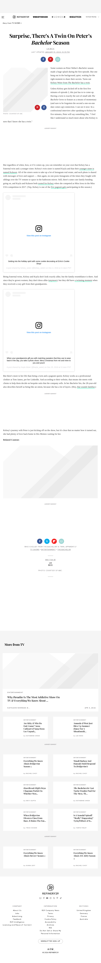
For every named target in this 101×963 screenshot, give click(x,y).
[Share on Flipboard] (54, 541)
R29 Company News (50, 910)
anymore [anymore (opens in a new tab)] (53, 280)
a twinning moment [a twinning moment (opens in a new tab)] (83, 280)
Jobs (17, 913)
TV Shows (34, 550)
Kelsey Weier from (59, 82)
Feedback (17, 919)
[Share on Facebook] (43, 59)
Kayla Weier (26, 367)
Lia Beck (50, 49)
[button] (88, 19)
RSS (50, 928)
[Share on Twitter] (47, 541)
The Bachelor (74, 82)
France (84, 916)
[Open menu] (3, 16)
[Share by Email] (57, 59)
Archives (50, 925)
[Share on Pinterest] (50, 59)
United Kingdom (84, 910)
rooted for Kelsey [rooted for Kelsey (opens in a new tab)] (46, 183)
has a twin (85, 82)
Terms (50, 913)
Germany (84, 913)
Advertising (17, 916)
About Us (17, 910)
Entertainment (48, 550)
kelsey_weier (26, 268)
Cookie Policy (50, 919)
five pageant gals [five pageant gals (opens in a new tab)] (58, 187)
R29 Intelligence (17, 922)
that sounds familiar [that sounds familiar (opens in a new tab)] (86, 387)
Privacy (50, 916)
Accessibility (50, 922)
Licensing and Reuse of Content (17, 925)
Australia (84, 919)
